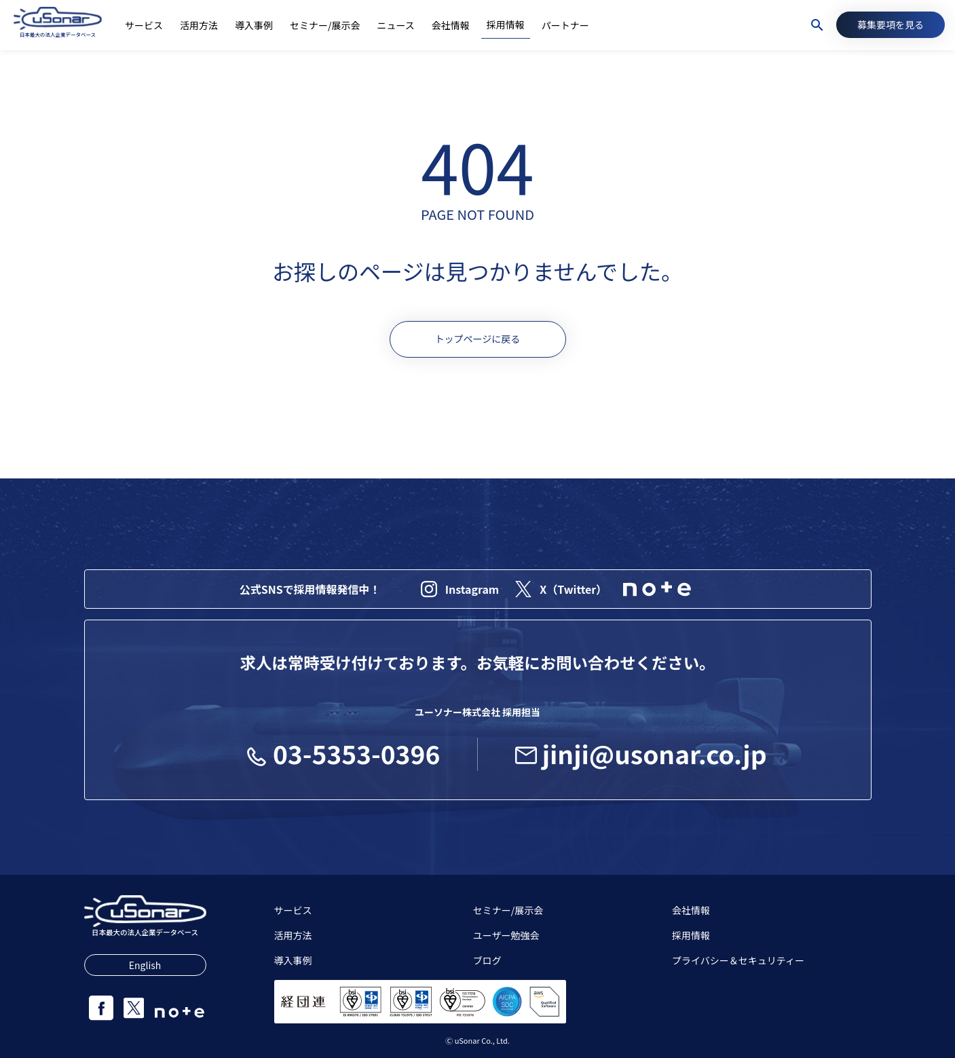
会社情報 (691, 910)
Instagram (460, 589)
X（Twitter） (561, 589)
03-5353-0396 (343, 753)
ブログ (487, 960)
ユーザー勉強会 (506, 935)
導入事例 (293, 960)
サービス (293, 910)
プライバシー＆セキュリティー (738, 960)
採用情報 (691, 935)
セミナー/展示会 (508, 910)
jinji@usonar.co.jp (641, 753)
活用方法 (293, 935)
